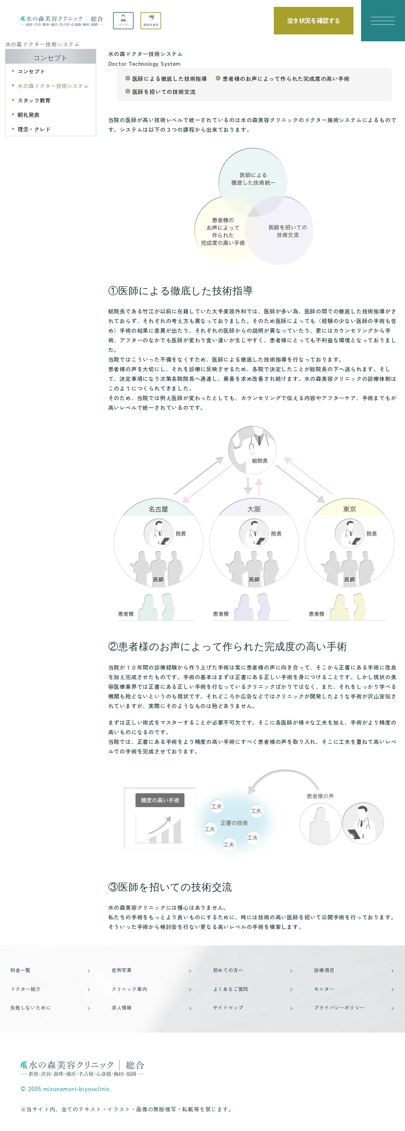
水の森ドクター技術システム (53, 86)
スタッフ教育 (34, 100)
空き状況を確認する (313, 20)
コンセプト (50, 58)
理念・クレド (34, 129)
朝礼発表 (29, 114)
